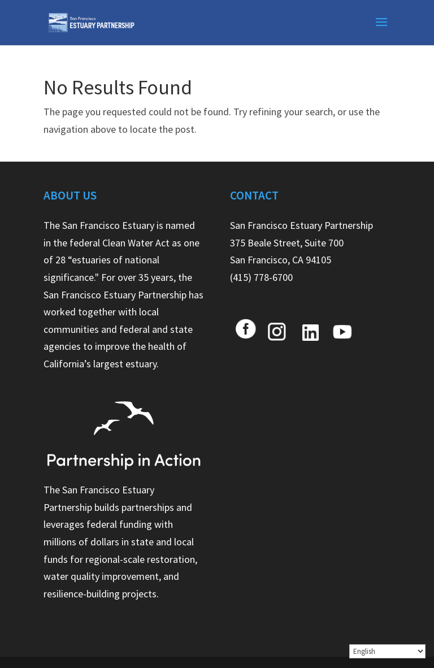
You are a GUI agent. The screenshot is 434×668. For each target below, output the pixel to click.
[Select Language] (387, 651)
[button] (381, 29)
